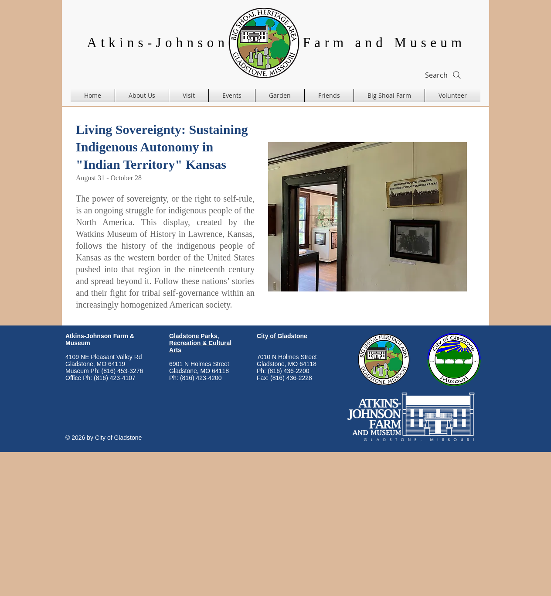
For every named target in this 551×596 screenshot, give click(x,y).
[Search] (444, 75)
